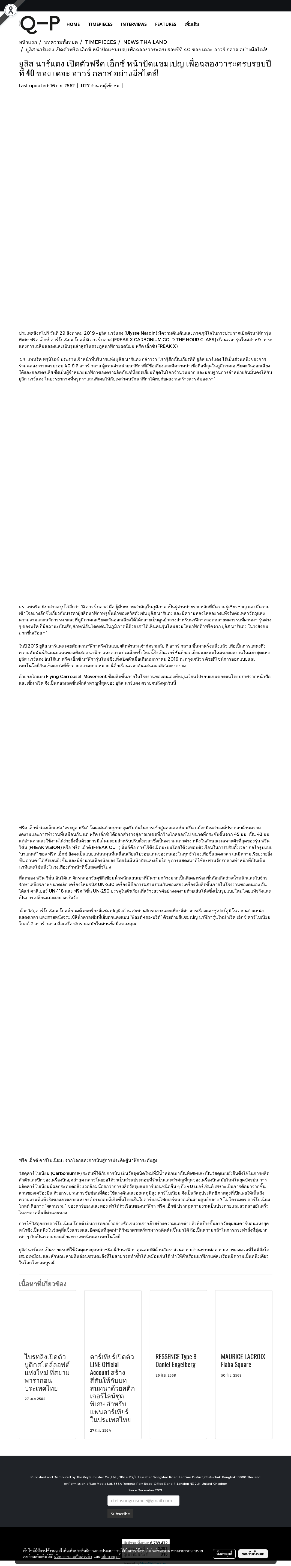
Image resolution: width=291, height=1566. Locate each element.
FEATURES (165, 24)
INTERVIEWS (134, 24)
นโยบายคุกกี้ (111, 1556)
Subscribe (120, 1513)
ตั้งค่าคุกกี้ (224, 1553)
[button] (211, 24)
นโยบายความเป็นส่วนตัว (73, 1556)
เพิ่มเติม (192, 24)
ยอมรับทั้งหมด (253, 1553)
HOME (73, 24)
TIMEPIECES (100, 24)
